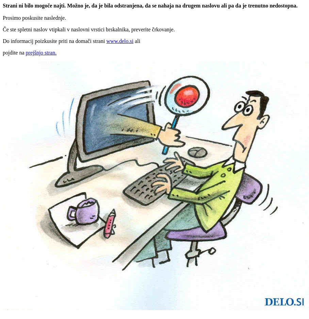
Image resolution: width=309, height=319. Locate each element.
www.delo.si (119, 41)
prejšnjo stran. (41, 53)
